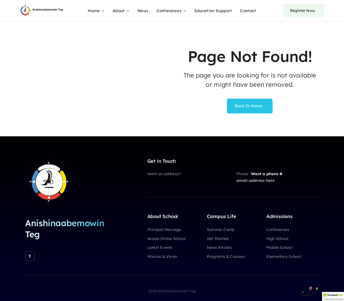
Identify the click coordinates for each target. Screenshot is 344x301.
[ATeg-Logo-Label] (41, 6)
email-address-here (255, 180)
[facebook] (30, 256)
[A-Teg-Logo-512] (49, 160)
